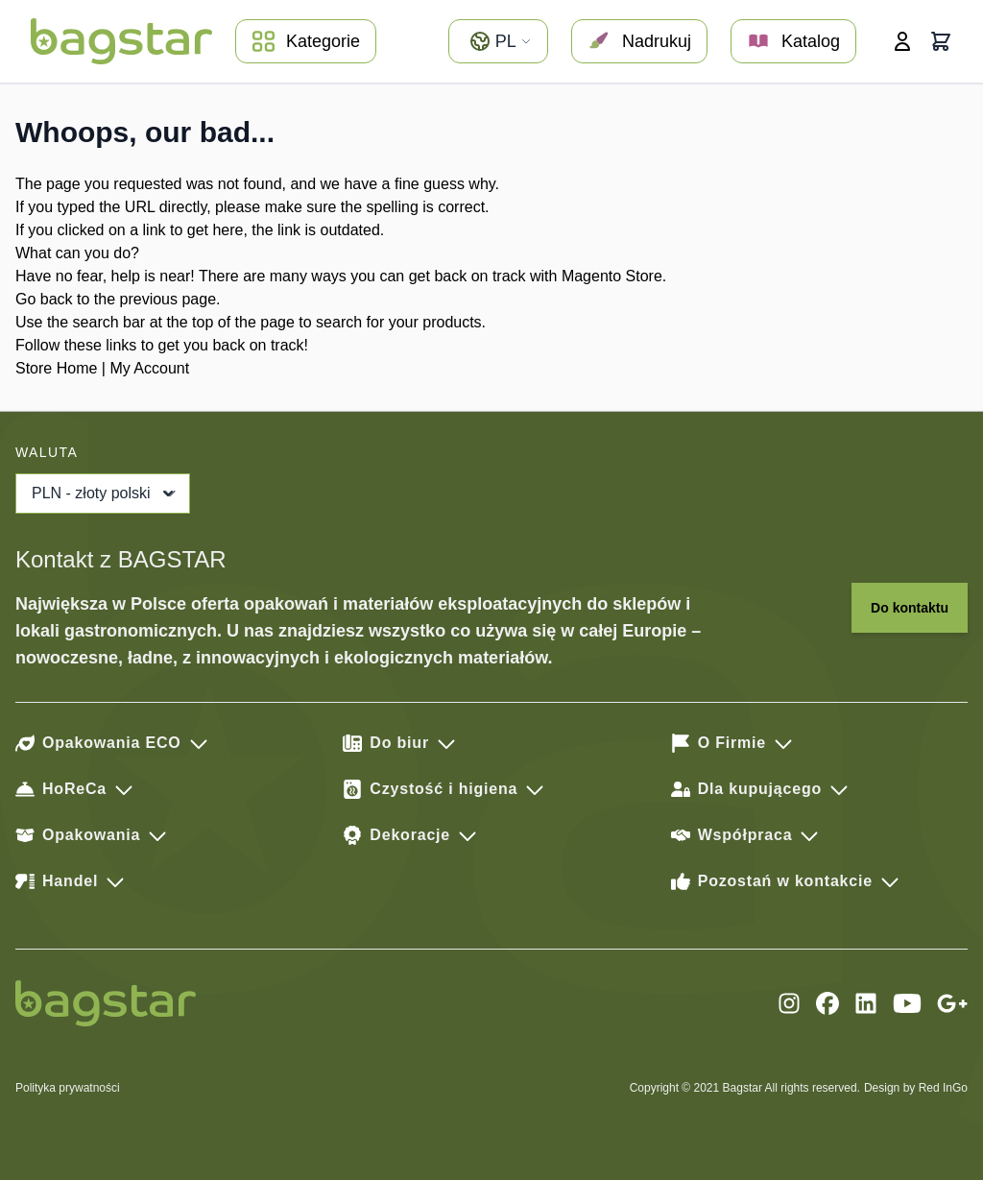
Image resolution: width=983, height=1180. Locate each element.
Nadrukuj (639, 41)
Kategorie (306, 41)
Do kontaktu (909, 607)
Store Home (56, 368)
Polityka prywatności (67, 1088)
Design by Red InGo (916, 1088)
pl (500, 41)
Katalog (793, 41)
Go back (44, 299)
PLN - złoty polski (105, 493)
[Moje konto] (902, 41)
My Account (149, 368)
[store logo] (121, 41)
